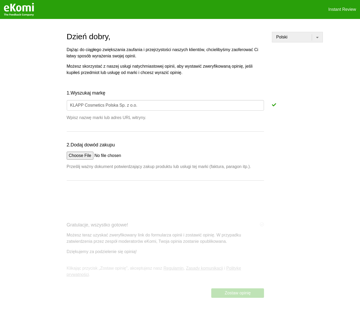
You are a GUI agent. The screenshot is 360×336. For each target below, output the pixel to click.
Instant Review (342, 9)
